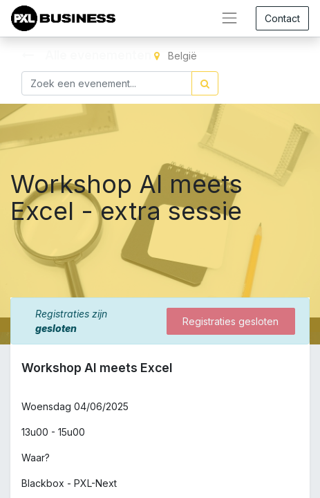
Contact (282, 18)
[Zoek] (204, 83)
